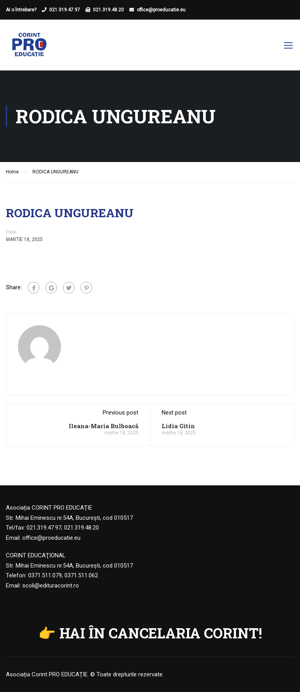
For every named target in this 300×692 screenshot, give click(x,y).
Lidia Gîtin (178, 426)
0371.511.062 (81, 575)
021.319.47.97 (64, 10)
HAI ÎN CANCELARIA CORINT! (160, 633)
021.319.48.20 (108, 10)
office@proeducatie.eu (161, 10)
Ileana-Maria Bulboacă (103, 426)
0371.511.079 (45, 575)
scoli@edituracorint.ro (50, 585)
